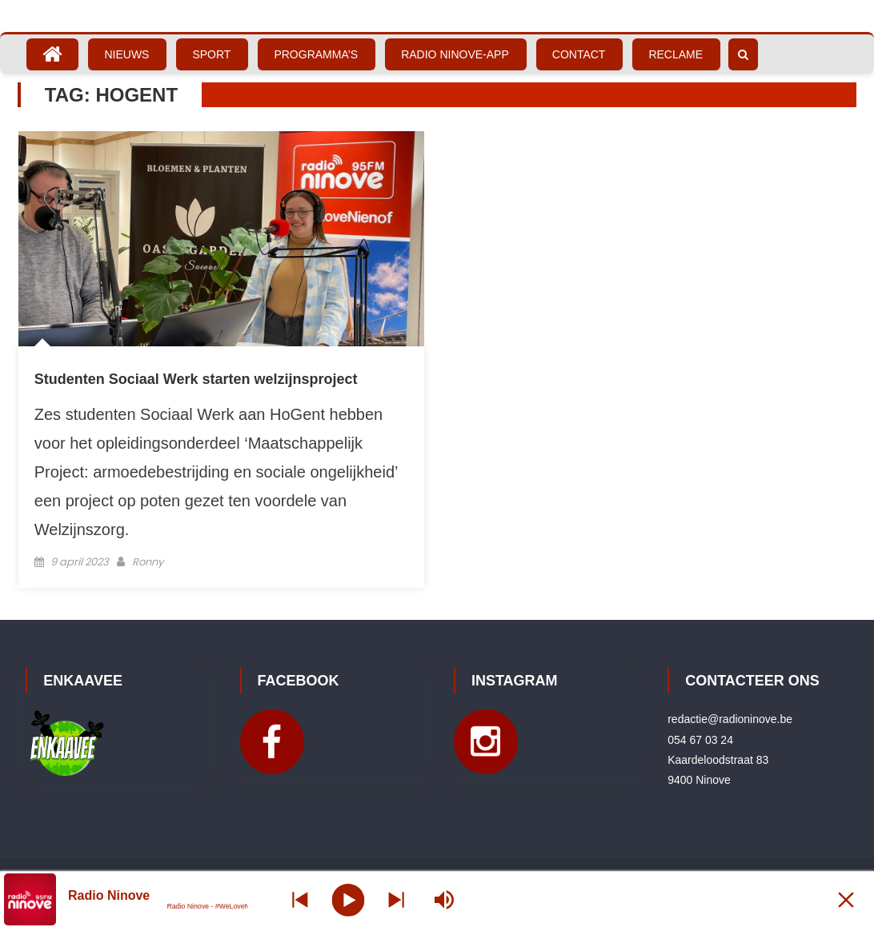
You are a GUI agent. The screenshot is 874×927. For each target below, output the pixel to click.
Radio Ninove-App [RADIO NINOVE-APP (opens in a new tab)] (455, 54)
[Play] (347, 899)
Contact (579, 54)
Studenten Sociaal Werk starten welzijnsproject (196, 379)
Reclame (675, 54)
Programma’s (316, 54)
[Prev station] (396, 899)
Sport (211, 54)
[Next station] (300, 899)
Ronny (147, 561)
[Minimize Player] (846, 899)
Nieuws (126, 54)
